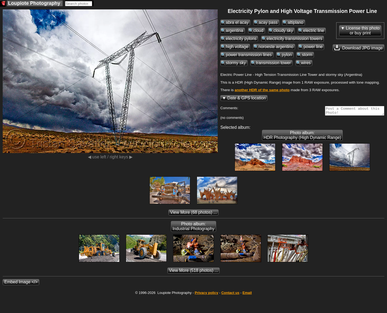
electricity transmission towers (294, 38)
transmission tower (273, 63)
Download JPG (358, 47)
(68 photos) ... (193, 214)
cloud (258, 30)
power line (312, 46)
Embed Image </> (21, 283)
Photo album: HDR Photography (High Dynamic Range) (302, 136)
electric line (313, 30)
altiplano (295, 22)
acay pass (268, 22)
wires (306, 63)
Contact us (230, 294)
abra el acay (237, 22)
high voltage (237, 46)
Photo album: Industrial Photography (193, 228)
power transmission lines (249, 54)
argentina (234, 30)
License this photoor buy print (363, 30)
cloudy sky (283, 30)
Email (247, 294)
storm (307, 54)
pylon (287, 54)
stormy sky (236, 63)
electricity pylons (241, 38)
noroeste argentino (276, 46)
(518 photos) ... (193, 272)
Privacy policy (206, 294)
